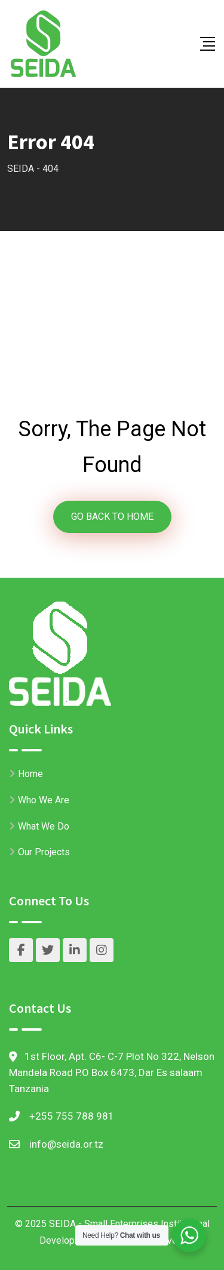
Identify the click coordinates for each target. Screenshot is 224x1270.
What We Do (43, 826)
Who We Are (43, 800)
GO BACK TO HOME (112, 516)
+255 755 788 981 (71, 1116)
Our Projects (44, 852)
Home (30, 773)
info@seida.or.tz (66, 1144)
